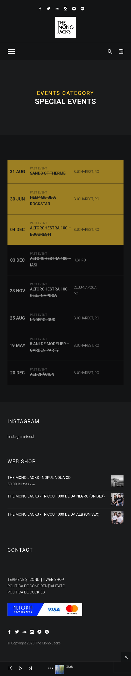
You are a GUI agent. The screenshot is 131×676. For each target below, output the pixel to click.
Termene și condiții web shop (35, 579)
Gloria (69, 666)
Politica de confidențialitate (36, 586)
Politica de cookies (26, 592)
